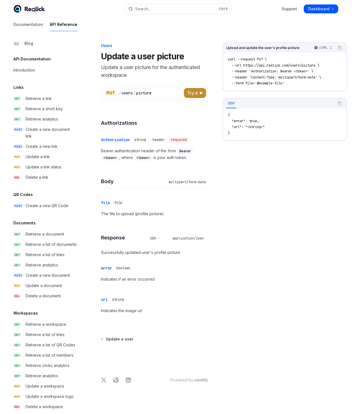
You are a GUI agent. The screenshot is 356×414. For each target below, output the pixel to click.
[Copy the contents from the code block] (339, 48)
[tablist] (278, 103)
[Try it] (195, 93)
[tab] (231, 103)
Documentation (28, 26)
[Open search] (178, 9)
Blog (23, 43)
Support (289, 8)
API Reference (63, 26)
